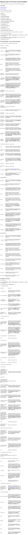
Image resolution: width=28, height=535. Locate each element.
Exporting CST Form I (3, 7)
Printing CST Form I (3, 8)
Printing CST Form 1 (5, 278)
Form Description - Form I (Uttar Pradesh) (10, 41)
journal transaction (11, 487)
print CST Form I (3, 280)
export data (3, 33)
